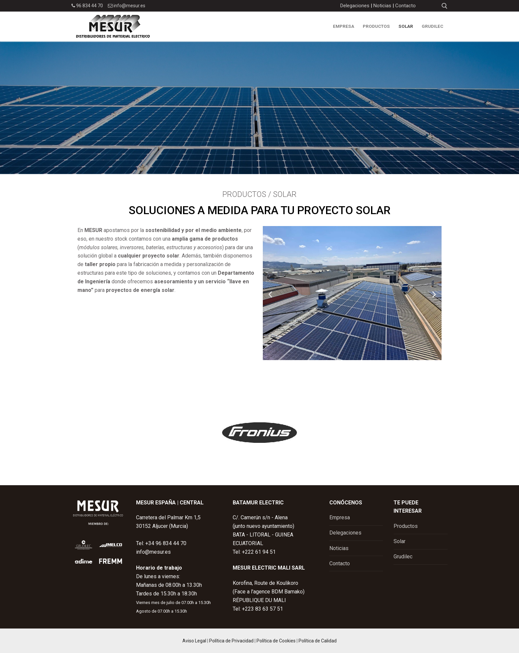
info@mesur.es (126, 5)
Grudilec (403, 556)
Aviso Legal (194, 640)
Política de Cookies (276, 640)
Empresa (339, 517)
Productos (406, 526)
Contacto (405, 6)
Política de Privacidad (231, 640)
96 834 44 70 (87, 5)
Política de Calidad (318, 640)
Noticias (382, 6)
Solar (399, 541)
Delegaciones (354, 6)
